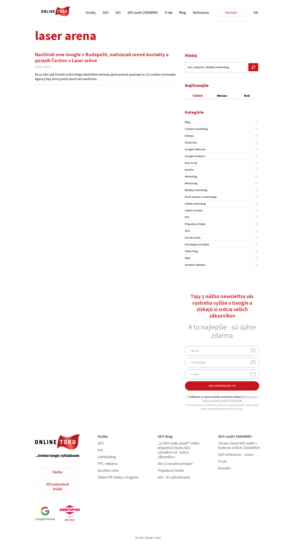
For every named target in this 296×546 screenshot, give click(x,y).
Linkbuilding (106, 457)
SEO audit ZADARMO (142, 12)
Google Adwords (195, 149)
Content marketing (196, 129)
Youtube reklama (195, 265)
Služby (91, 12)
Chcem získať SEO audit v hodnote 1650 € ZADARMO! (239, 445)
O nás (168, 12)
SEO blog (165, 436)
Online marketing (195, 203)
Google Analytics (195, 156)
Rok (247, 95)
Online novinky (194, 210)
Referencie (201, 12)
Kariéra (189, 170)
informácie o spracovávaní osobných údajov (230, 398)
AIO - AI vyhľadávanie (174, 477)
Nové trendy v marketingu (201, 197)
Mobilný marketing (196, 190)
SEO (106, 12)
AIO (118, 12)
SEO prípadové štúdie (57, 486)
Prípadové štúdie (195, 224)
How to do (191, 163)
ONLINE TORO (55, 11)
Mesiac (222, 95)
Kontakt (231, 12)
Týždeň (197, 95)
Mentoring (191, 183)
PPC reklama (107, 463)
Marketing (191, 176)
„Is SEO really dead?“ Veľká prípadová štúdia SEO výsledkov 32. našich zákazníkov (178, 450)
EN (256, 12)
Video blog (191, 251)
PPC (187, 217)
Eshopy (189, 136)
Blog (182, 12)
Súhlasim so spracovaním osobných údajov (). (222, 398)
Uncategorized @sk (197, 244)
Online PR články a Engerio (117, 477)
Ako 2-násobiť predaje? (175, 463)
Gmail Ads (191, 142)
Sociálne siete (108, 470)
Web (187, 258)
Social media (192, 237)
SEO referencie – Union (235, 454)
